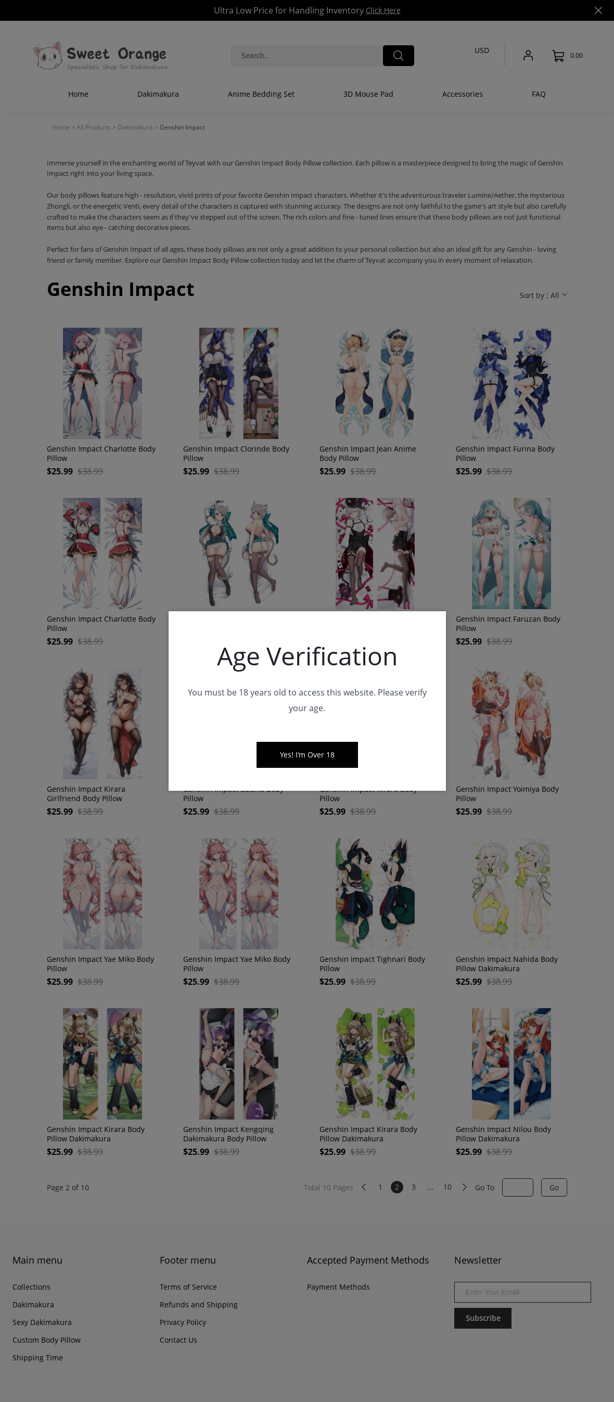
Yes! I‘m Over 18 (307, 755)
